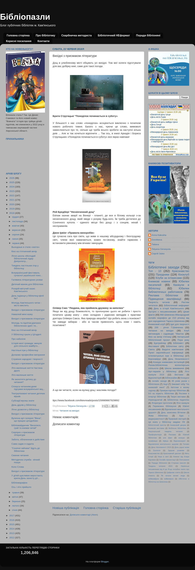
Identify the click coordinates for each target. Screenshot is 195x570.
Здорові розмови (176, 450)
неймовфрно (153, 479)
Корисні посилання (18, 41)
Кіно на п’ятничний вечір (24, 251)
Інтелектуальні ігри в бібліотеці (166, 356)
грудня (16, 217)
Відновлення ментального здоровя (163, 444)
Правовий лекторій (177, 419)
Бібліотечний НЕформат (114, 35)
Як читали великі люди (173, 476)
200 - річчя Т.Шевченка (168, 327)
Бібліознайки (171, 378)
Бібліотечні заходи (163, 267)
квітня (15, 497)
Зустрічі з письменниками (162, 311)
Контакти (44, 41)
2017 (12, 515)
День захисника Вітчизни (173, 412)
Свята (151, 349)
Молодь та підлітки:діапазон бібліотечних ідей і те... (26, 324)
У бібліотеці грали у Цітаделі (26, 334)
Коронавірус (154, 359)
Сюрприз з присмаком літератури (23, 433)
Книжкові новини (159, 281)
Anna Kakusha (159, 235)
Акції (165, 384)
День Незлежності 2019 (161, 447)
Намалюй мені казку (22, 314)
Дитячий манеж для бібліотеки (27, 284)
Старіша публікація (127, 508)
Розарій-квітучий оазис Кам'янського (23, 290)
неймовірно (169, 479)
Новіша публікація (65, 508)
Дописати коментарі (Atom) (84, 514)
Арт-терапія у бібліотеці (162, 371)
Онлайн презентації (167, 460)
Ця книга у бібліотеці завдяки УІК (166, 422)
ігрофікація (153, 441)
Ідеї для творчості (179, 324)
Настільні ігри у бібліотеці (25, 350)
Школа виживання (174, 368)
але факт (167, 438)
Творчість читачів (159, 302)
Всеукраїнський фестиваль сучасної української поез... (27, 274)
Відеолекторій (155, 378)
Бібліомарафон (19, 482)
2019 (12, 208)
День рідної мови (181, 447)
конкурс (181, 438)
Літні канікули (182, 403)
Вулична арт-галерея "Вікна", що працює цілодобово (27, 419)
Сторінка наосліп (178, 463)
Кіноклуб (183, 274)
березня (16, 501)
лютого (16, 505)
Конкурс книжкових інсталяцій (168, 362)
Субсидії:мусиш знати (23, 400)
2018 (12, 213)
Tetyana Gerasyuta (161, 249)
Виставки (179, 375)
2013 (12, 533)
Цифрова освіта (173, 472)
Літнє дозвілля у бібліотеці (25, 409)
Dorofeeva (157, 239)
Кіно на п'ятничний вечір (24, 330)
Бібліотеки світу (175, 346)
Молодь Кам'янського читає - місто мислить (27, 304)
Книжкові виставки (156, 428)
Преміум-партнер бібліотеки (173, 390)
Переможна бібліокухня (164, 406)
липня (15, 239)
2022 (12, 195)
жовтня (16, 225)
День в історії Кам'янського (169, 308)
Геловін (186, 444)
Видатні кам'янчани (172, 349)
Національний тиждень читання (165, 431)
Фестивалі (153, 346)
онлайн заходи (159, 381)
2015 (12, 524)
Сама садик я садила (23, 444)
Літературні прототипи (162, 403)
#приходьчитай (155, 400)
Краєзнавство (180, 270)
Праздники (162, 274)
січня (15, 510)
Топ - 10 (154, 270)
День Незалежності (178, 359)
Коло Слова (18, 467)
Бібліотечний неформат (176, 305)
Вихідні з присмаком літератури (28, 310)
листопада (18, 221)
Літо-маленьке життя (22, 375)
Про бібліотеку (45, 35)
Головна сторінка (18, 35)
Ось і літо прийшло (21, 487)
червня (16, 243)
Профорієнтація (155, 435)
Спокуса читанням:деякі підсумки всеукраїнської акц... (28, 387)
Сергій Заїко (158, 253)
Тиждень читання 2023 (160, 466)
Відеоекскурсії (180, 441)
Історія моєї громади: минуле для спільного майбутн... (27, 344)
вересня (16, 230)
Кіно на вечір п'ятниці (159, 337)
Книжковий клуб (156, 324)
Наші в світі (163, 457)
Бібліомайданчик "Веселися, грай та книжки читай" (26, 426)
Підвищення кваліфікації (164, 298)
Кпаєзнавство (154, 453)
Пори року (183, 340)
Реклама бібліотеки (163, 295)
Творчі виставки (178, 397)
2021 (12, 200)
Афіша (165, 441)
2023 (12, 191)
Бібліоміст (178, 343)
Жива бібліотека (158, 416)
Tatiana (155, 244)
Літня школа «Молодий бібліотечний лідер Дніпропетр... (24, 258)
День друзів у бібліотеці (24, 405)
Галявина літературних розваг (27, 279)
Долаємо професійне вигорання (28, 355)
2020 (12, 204)
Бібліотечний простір (157, 425)
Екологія (156, 450)
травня (16, 492)
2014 (12, 528)
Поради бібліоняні (148, 35)
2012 (12, 537)
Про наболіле (19, 339)
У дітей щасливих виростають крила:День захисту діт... (27, 476)
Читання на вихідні (69, 410)
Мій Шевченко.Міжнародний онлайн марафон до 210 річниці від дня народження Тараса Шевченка (168, 318)
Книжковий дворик (178, 425)
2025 (12, 182)
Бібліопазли (25, 17)
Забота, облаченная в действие (28, 439)
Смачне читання (20, 455)
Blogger (105, 561)
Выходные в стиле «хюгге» (26, 247)
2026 (12, 178)
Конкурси (185, 378)
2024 (12, 186)
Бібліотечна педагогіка (178, 400)
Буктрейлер (160, 343)
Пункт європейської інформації (165, 352)
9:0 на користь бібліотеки (161, 393)
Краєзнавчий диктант (172, 453)
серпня (16, 234)
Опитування (184, 460)
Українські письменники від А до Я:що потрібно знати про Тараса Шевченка (168, 469)
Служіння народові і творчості (27, 359)
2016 (12, 520)
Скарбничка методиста (76, 35)
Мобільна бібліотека (177, 428)
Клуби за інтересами (169, 277)
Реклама (172, 435)
